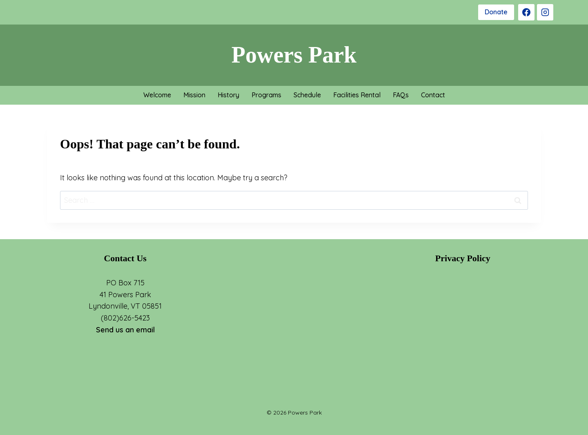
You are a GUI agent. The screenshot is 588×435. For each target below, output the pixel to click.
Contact (433, 95)
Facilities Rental (357, 95)
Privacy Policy (462, 258)
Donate (496, 12)
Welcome (157, 95)
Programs (266, 95)
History (228, 95)
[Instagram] (545, 12)
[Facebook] (526, 12)
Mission (194, 95)
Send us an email (125, 329)
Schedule (307, 95)
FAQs (401, 95)
